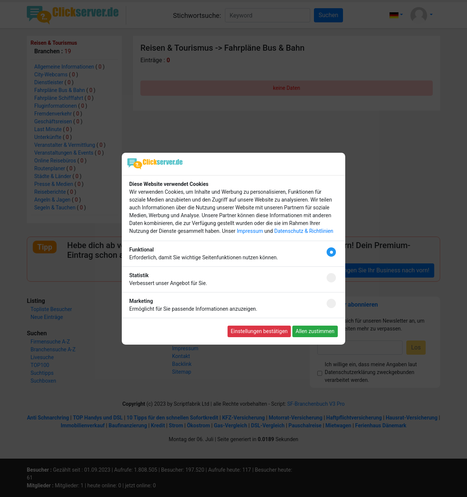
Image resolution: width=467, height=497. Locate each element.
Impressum (250, 231)
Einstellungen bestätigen (259, 331)
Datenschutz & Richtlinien (303, 231)
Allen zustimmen (315, 331)
